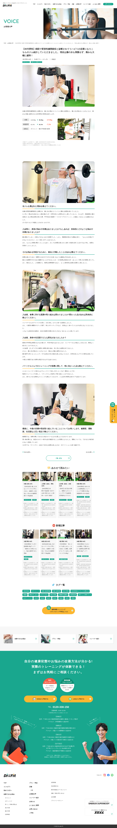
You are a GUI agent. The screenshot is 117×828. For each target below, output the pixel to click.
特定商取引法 (54, 786)
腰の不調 (7, 811)
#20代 (34, 499)
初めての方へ (8, 790)
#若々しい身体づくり (36, 62)
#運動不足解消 (63, 559)
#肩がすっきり (33, 594)
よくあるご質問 (34, 805)
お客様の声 (10, 43)
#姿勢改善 (73, 594)
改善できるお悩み (57, 4)
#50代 (69, 499)
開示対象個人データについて (59, 789)
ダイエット (8, 798)
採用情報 (53, 782)
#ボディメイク (28, 556)
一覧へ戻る (58, 458)
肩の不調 (7, 807)
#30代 (87, 496)
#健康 (25, 594)
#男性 (73, 598)
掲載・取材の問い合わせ (57, 793)
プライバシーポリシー (57, 800)
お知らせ (32, 801)
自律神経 (7, 814)
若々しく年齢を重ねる (11, 804)
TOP (5, 43)
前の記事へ (27, 452)
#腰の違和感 (56, 591)
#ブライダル (44, 594)
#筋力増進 (53, 594)
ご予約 (31, 813)
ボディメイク (8, 801)
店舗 (30, 786)
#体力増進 (66, 591)
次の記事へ (89, 452)
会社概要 (53, 797)
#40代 (52, 499)
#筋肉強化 (85, 556)
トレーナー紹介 (34, 797)
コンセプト (7, 786)
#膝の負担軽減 (46, 591)
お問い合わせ (108, 4)
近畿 (32, 790)
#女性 (67, 598)
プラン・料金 (33, 783)
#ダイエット (26, 62)
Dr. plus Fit (60, 826)
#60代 (61, 598)
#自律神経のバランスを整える (80, 591)
